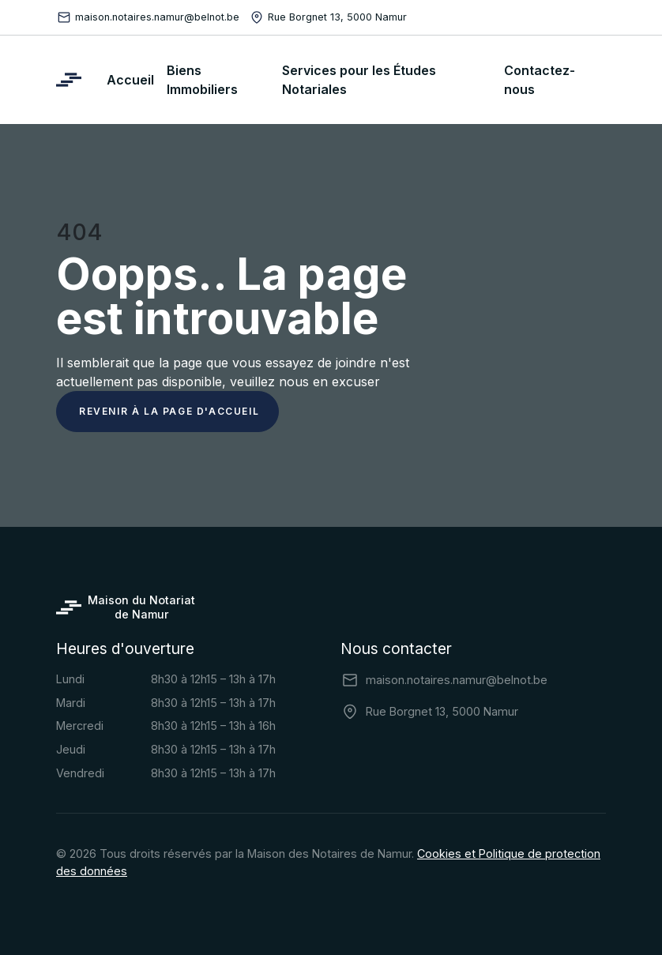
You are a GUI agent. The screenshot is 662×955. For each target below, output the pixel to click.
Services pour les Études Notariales (359, 79)
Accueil (130, 80)
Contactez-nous (539, 79)
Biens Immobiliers (202, 79)
